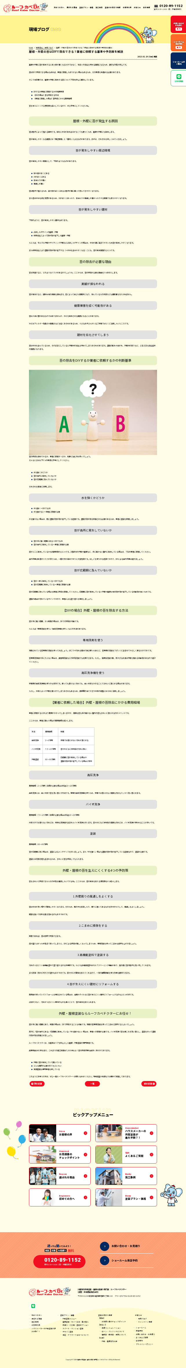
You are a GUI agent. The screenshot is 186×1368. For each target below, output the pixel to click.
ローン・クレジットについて (113, 1331)
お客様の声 (127, 7)
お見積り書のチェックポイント (114, 1321)
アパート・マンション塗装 (73, 1328)
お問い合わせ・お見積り (145, 1334)
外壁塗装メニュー (69, 1318)
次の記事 (38, 1083)
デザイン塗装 (68, 1331)
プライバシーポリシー (144, 1344)
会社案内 (139, 1340)
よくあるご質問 (142, 1337)
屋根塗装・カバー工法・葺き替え (76, 1322)
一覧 (92, 1083)
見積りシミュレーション (111, 1328)
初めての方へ (59, 7)
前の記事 (148, 1083)
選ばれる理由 (72, 7)
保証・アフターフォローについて (76, 1335)
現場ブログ (142, 1318)
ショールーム (141, 1327)
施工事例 (99, 7)
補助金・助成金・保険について (114, 1334)
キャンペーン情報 (145, 1322)
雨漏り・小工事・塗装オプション (76, 1325)
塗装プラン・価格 (67, 1315)
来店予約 (139, 1330)
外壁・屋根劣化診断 (109, 1341)
